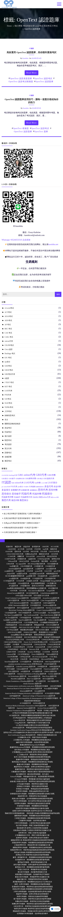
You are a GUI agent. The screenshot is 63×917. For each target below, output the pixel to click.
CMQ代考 (23, 659)
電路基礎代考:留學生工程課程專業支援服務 (32, 828)
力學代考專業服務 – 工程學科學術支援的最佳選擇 (32, 823)
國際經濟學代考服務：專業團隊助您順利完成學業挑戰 (32, 847)
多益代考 (26, 546)
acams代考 (38, 571)
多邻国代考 (36, 546)
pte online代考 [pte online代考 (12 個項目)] (6, 486)
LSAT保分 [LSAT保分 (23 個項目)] (52, 482)
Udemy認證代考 (22, 669)
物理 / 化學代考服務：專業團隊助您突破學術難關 (32, 884)
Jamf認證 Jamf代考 (10, 620)
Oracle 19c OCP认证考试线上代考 (36, 642)
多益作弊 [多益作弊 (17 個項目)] (57, 487)
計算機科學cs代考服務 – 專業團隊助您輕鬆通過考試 (32, 740)
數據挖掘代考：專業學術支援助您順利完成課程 (32, 769)
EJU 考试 (8, 358)
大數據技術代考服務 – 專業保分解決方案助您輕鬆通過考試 (32, 772)
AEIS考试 (8, 320)
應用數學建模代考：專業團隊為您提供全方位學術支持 (32, 882)
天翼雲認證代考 (11, 625)
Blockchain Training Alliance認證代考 (22, 610)
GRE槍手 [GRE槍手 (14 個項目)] (12, 478)
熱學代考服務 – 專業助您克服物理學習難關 (32, 896)
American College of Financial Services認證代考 (39, 696)
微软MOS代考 (44, 554)
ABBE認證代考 (54, 666)
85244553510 (16, 240)
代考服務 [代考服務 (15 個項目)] (32, 486)
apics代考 (57, 571)
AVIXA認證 (10, 669)
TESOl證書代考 (52, 564)
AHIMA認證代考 (39, 703)
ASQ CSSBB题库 (11, 627)
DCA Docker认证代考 (40, 657)
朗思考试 (8, 440)
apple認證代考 (28, 569)
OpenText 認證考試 (43, 78)
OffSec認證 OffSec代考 (24, 595)
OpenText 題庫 (41, 131)
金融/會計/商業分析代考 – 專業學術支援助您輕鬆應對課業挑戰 (32, 781)
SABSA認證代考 (49, 603)
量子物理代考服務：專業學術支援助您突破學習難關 (32, 899)
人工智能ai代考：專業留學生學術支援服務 (32, 754)
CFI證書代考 (38, 566)
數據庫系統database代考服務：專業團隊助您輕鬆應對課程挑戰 (32, 747)
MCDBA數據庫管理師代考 (14, 576)
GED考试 (8, 366)
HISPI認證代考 (9, 608)
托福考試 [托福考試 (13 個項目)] (36, 497)
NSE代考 (55, 652)
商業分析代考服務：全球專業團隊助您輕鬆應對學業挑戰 (32, 798)
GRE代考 (45, 546)
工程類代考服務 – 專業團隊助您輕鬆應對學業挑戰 (32, 818)
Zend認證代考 (25, 578)
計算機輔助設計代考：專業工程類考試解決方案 (32, 835)
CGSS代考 (45, 649)
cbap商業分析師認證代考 (16, 588)
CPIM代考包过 (13, 649)
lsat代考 (45, 549)
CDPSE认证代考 (40, 644)
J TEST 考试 (9, 382)
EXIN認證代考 (35, 605)
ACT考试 (8, 312)
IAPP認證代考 (36, 598)
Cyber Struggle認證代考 (49, 600)
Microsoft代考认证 (47, 659)
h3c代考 (26, 551)
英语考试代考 (38, 662)
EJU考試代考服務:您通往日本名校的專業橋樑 (32, 725)
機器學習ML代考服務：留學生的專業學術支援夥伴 (32, 767)
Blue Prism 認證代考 (49, 676)
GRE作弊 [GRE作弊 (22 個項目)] (51, 475)
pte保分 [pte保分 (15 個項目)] (20, 486)
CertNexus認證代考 (49, 605)
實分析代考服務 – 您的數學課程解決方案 (32, 872)
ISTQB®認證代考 (50, 664)
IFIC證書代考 (53, 588)
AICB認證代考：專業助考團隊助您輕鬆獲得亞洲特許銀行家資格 (32, 715)
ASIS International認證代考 (19, 603)
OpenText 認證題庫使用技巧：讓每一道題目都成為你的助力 (31, 101)
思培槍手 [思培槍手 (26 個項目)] (16, 493)
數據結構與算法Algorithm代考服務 (32, 745)
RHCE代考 (34, 551)
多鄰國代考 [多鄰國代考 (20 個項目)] (16, 490)
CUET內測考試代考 (31, 622)
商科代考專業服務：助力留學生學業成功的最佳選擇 (32, 801)
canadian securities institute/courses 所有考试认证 (25, 664)
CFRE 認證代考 (9, 674)
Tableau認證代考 (52, 654)
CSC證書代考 (51, 583)
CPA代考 (30, 571)
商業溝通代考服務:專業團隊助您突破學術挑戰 (43, 813)
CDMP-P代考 (11, 652)
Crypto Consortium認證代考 (46, 610)
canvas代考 (9, 341)
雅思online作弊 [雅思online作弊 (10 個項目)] (55, 497)
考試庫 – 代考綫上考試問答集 (47, 710)
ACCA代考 (55, 546)
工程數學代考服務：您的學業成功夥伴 (32, 820)
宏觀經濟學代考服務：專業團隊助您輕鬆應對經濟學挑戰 (32, 843)
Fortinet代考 (35, 561)
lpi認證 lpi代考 (22, 573)
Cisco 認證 (8, 349)
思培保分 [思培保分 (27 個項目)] (6, 493)
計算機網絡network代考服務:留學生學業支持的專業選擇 (32, 752)
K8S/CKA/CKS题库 (15, 632)
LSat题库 (7, 644)
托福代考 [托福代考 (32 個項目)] (26, 493)
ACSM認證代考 (25, 703)
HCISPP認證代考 (32, 593)
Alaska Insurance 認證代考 (32, 683)
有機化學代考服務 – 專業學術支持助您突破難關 (32, 901)
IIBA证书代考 (52, 556)
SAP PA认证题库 (12, 630)
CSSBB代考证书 (19, 647)
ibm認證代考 (20, 571)
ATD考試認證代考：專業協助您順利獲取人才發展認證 (32, 718)
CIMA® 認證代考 (50, 671)
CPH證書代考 (25, 586)
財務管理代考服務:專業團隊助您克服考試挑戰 (32, 808)
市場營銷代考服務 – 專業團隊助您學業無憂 (32, 806)
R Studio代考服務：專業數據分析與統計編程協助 (32, 779)
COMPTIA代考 (10, 559)
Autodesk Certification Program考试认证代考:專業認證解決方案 (32, 730)
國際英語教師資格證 (12, 424)
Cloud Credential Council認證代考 (17, 598)
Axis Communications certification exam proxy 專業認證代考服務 (25, 686)
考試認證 (8, 444)
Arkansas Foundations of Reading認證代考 (20, 710)
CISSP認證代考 (50, 578)
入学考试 (8, 411)
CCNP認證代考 (8, 581)
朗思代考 (53, 549)
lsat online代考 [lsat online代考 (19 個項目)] (17, 483)
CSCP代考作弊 (12, 657)
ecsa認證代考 (13, 578)
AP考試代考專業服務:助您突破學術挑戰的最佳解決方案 (32, 713)
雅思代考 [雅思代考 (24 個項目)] (6, 500)
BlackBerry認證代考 (18, 679)
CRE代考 (53, 649)
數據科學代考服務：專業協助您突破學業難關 (32, 759)
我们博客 (44, 561)
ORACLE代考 (24, 561)
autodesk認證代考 (15, 569)
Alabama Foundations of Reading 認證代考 (31, 674)
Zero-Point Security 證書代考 (50, 615)
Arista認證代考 (39, 691)
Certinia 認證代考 (54, 674)
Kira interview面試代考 (36, 591)
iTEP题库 (16, 644)
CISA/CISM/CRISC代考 (15, 554)
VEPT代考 (13, 591)
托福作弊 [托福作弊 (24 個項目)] (37, 494)
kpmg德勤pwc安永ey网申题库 (21, 635)
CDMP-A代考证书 (53, 647)
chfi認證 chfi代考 (32, 581)
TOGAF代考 (30, 556)
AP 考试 (8, 324)
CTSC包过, (53, 657)
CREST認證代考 (13, 600)
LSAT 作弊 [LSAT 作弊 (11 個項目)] (44, 483)
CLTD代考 (46, 652)
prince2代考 (41, 556)
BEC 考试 (8, 329)
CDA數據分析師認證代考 (49, 622)
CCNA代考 (20, 581)
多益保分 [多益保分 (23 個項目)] (6, 490)
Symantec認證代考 (54, 620)
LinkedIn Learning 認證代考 (25, 666)
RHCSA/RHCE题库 (42, 630)
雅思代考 (18, 546)
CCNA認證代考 (25, 662)
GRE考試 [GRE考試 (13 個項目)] (40, 478)
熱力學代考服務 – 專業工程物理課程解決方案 (32, 825)
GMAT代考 (12, 549)
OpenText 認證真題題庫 (21, 78)
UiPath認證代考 (23, 583)
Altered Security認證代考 (15, 593)
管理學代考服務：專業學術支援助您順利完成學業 (32, 803)
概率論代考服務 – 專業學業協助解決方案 (32, 862)
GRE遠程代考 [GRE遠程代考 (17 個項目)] (48, 478)
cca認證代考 (39, 569)
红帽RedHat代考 (31, 554)
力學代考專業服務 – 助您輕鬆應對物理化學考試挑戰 (32, 891)
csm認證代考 (8, 571)
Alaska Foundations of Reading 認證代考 (20, 681)
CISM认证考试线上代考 (50, 639)
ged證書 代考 (31, 576)
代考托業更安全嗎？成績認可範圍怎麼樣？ (20, 532)
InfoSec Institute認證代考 (30, 600)
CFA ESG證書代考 (52, 625)
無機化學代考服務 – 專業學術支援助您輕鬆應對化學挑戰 (32, 904)
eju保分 (7, 362)
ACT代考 (21, 549)
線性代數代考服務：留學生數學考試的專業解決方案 (32, 864)
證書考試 (8, 453)
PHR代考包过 (34, 659)
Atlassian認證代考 (26, 691)
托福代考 (9, 546)
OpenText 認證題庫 (44, 81)
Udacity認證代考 (36, 669)
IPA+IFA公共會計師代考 (36, 564)
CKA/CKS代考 (54, 551)
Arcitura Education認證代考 (47, 708)
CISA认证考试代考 (32, 639)
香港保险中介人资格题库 (13, 637)
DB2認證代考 (42, 576)
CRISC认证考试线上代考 (13, 642)
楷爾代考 (20, 556)
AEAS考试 (9, 316)
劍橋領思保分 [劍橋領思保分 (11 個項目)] (40, 486)
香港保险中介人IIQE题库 (48, 632)
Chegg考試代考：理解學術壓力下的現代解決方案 (32, 723)
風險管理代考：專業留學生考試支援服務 (32, 796)
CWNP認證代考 (25, 617)
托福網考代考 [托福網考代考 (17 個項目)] (26, 497)
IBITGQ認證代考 (23, 608)
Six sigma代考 (21, 564)
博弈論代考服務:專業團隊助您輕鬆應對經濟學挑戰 (32, 852)
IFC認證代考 (13, 586)
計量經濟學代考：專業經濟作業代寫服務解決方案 (32, 845)
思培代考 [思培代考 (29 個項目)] (43, 489)
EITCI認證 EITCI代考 (41, 595)
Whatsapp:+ (6, 240)
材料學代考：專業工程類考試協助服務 (32, 833)
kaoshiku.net (53, 244)
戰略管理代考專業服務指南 (15, 813)
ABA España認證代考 (52, 662)
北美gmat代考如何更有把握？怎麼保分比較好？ (22, 523)
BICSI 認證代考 (48, 679)
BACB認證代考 (53, 681)
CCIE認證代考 (37, 578)
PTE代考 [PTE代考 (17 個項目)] (13, 487)
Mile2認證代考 (36, 603)
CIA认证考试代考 (54, 644)
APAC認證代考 (13, 671)
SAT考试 (8, 399)
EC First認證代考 (12, 617)
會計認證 (8, 436)
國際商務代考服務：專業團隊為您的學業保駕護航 (32, 816)
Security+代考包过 (33, 652)
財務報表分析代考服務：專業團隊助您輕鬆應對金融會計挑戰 (32, 794)
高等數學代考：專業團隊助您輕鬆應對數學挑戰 (32, 860)
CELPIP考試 (9, 345)
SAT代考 (29, 549)
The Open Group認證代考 (13, 615)
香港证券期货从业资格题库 (44, 635)
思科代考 (17, 551)
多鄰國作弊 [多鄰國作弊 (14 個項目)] (25, 490)
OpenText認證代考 (25, 620)
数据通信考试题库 (26, 630)
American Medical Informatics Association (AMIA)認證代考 (26, 706)
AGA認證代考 (37, 671)
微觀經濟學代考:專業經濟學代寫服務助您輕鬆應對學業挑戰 (32, 840)
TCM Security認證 (39, 613)
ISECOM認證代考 (25, 613)
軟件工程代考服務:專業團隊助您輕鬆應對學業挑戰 (32, 757)
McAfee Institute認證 (53, 608)
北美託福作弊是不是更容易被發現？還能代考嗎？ (23, 518)
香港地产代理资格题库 (52, 637)
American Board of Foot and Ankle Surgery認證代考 (24, 688)
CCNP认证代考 (26, 644)
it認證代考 (32, 559)
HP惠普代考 (21, 559)
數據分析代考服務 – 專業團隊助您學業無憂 (32, 764)
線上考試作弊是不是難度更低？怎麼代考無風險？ (23, 514)
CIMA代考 (10, 564)
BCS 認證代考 (41, 681)
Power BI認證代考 (38, 654)
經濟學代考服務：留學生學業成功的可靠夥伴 (32, 838)
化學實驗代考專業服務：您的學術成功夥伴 (32, 913)
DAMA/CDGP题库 (30, 632)
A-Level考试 (9, 308)
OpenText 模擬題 (21, 128)
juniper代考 (11, 573)
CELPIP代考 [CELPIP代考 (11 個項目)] (5, 475)
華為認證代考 (39, 625)
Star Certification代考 (31, 615)
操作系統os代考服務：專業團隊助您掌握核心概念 (32, 750)
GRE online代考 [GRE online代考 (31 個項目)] (26, 474)
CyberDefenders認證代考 (49, 593)
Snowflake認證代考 (11, 662)
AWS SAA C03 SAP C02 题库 (29, 627)
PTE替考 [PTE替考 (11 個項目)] (26, 486)
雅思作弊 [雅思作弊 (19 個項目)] (15, 500)
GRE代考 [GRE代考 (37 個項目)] (41, 474)
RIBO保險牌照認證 (38, 583)
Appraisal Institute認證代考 (26, 708)
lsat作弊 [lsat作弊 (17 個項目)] (38, 483)
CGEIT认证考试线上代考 (15, 639)
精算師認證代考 (52, 573)
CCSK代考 (11, 556)
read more (31, 73)
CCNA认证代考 (55, 642)
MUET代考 (14, 659)
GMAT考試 (9, 370)
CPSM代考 (21, 652)
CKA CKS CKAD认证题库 (50, 627)
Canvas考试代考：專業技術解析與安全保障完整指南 (32, 720)
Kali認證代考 (37, 617)
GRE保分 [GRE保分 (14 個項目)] (5, 478)
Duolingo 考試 (10, 353)
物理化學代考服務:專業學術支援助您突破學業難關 (32, 908)
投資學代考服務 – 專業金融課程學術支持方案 (32, 791)
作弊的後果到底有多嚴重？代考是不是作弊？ (21, 528)
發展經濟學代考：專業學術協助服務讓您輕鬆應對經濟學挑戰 (32, 850)
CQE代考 (8, 647)
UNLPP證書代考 (26, 566)
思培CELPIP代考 (38, 586)
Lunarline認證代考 (37, 608)
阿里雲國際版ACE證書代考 (36, 588)
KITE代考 (22, 591)
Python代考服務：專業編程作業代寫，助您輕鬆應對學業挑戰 (32, 776)
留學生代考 (56, 559)
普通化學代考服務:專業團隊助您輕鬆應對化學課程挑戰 (32, 889)
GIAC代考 (48, 571)
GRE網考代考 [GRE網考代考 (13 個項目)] (20, 478)
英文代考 (8, 448)
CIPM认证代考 (25, 657)
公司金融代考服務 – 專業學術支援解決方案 (32, 784)
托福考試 (8, 432)
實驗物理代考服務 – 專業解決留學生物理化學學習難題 (32, 911)
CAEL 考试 (9, 337)
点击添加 (26, 240)
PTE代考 (8, 395)
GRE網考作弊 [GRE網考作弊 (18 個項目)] (30, 478)
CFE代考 (30, 647)
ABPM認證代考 (15, 696)
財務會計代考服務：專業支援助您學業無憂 (32, 786)
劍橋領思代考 (51, 586)
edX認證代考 (25, 671)
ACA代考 (53, 561)
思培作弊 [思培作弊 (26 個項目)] (53, 490)
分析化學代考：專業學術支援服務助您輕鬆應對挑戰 (32, 906)
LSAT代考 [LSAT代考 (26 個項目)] (29, 482)
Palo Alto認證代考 (40, 620)
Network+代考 (34, 649)
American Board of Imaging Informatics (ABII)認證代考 (24, 693)
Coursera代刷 (11, 654)
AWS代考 (54, 554)
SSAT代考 (9, 551)
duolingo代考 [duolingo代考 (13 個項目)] (13, 475)
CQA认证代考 (40, 647)
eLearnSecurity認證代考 (51, 598)
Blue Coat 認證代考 (34, 679)
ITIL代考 (43, 551)
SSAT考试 (8, 403)
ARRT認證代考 (53, 706)
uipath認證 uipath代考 (36, 573)
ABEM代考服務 (55, 686)
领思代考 (11, 708)
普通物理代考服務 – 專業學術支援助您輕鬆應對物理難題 (32, 887)
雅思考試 (8, 461)
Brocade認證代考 (34, 676)
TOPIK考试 (9, 407)
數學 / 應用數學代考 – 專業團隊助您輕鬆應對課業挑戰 (32, 857)
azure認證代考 (51, 569)
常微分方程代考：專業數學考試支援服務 (32, 869)
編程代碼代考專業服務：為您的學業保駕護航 (32, 742)
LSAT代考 (8, 391)
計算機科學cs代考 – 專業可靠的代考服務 (32, 737)
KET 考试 (8, 386)
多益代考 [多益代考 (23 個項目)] (48, 486)
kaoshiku (25, 58)
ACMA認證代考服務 (52, 693)
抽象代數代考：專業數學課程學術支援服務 (32, 879)
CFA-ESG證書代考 (25, 625)
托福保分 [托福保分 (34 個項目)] (47, 493)
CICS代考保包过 (24, 654)
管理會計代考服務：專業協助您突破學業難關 (32, 789)
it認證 (31, 48)
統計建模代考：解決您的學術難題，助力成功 (32, 774)
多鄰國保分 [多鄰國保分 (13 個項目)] (33, 490)
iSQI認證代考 (9, 666)
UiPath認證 (12, 583)
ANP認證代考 (42, 666)
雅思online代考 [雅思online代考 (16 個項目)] (44, 497)
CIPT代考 (23, 649)
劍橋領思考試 (10, 415)
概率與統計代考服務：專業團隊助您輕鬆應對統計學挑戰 (32, 762)
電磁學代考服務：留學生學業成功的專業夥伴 (32, 894)
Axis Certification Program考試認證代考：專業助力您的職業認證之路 (32, 735)
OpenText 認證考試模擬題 (21, 81)
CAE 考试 (8, 333)
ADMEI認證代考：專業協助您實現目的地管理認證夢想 (32, 727)
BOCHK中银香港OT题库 (33, 637)
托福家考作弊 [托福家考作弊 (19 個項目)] (7, 497)
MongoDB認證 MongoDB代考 (50, 581)
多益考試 (8, 428)
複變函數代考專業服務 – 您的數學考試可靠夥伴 (32, 874)
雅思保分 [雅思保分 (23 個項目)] (24, 500)
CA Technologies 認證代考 (17, 676)
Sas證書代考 (14, 566)
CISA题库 (54, 630)
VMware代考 (12, 561)
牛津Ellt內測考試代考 (14, 622)
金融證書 (8, 457)
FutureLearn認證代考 (51, 669)
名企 (6, 420)
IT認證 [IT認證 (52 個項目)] (6, 482)
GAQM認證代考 (10, 613)
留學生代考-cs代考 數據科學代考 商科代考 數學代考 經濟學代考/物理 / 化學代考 (32, 732)
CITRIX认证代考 (44, 559)
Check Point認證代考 (51, 617)
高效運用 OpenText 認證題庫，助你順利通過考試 (31, 52)
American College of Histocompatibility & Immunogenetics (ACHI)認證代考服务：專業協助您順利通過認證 (32, 699)
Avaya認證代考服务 (51, 688)
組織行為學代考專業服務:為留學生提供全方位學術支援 (32, 811)
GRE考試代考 (10, 374)
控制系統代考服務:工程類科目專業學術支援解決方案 (32, 830)
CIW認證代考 (50, 566)
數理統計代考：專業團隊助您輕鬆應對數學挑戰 (32, 867)
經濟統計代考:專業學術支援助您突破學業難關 (32, 855)
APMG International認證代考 (18, 605)
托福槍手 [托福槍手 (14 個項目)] (17, 497)
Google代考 (51, 591)
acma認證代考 (54, 576)
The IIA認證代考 (54, 613)
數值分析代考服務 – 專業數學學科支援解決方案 (32, 877)
